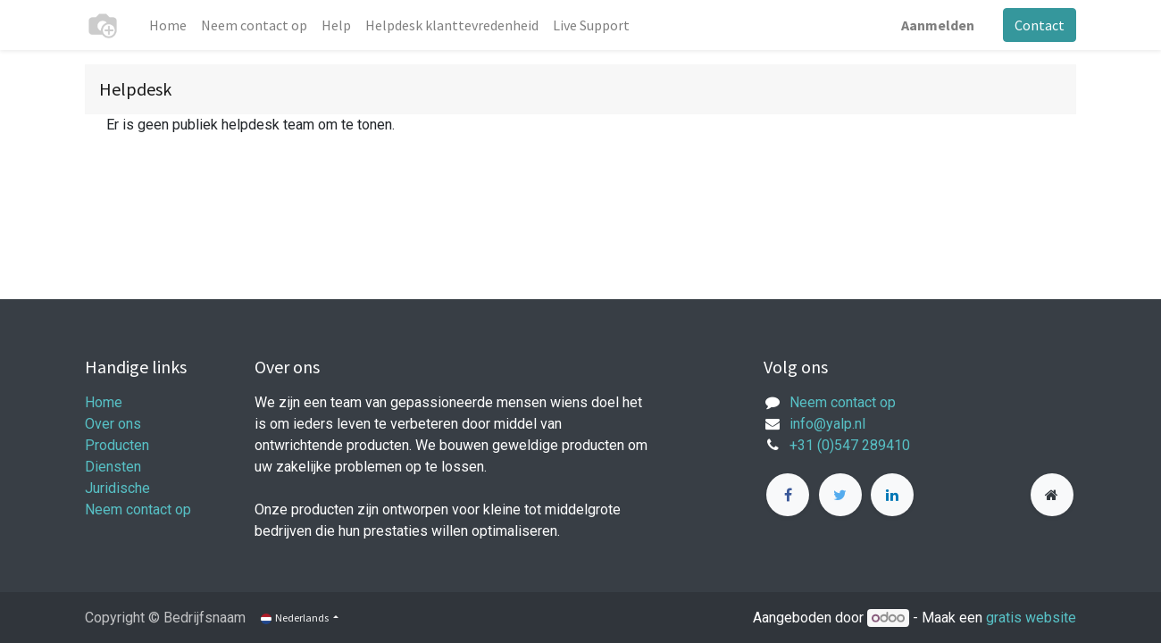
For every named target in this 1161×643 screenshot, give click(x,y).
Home (103, 402)
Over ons (113, 423)
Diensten (113, 466)
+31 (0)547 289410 (849, 445)
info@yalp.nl (827, 423)
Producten (117, 445)
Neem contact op (138, 509)
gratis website (1031, 617)
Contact (1040, 25)
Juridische (117, 488)
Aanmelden (937, 25)
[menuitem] (168, 25)
